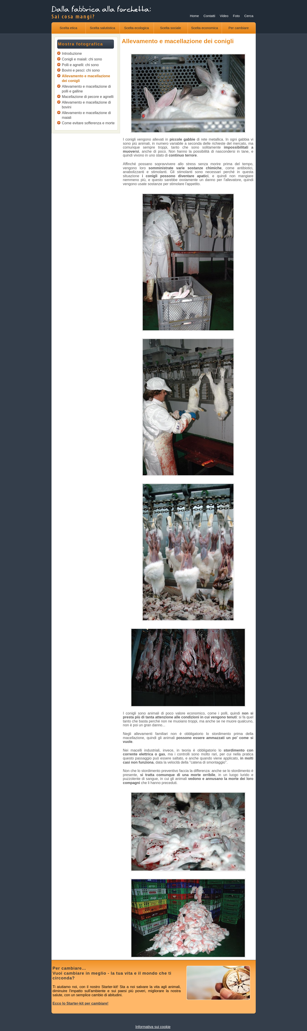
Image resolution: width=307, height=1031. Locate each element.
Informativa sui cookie (153, 1027)
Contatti (209, 16)
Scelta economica (204, 28)
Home (194, 16)
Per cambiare (238, 28)
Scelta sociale (170, 28)
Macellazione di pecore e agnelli (88, 97)
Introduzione (72, 53)
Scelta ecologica (136, 28)
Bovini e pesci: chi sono (81, 70)
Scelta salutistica (102, 28)
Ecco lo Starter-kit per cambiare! (80, 1003)
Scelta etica (68, 28)
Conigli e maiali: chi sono (82, 59)
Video (224, 16)
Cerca (248, 16)
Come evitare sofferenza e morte (88, 123)
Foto (236, 16)
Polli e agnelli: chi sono (80, 65)
